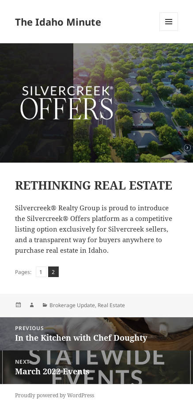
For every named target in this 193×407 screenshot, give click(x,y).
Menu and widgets (169, 30)
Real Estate (111, 305)
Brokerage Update (72, 305)
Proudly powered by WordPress (54, 395)
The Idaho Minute (58, 21)
